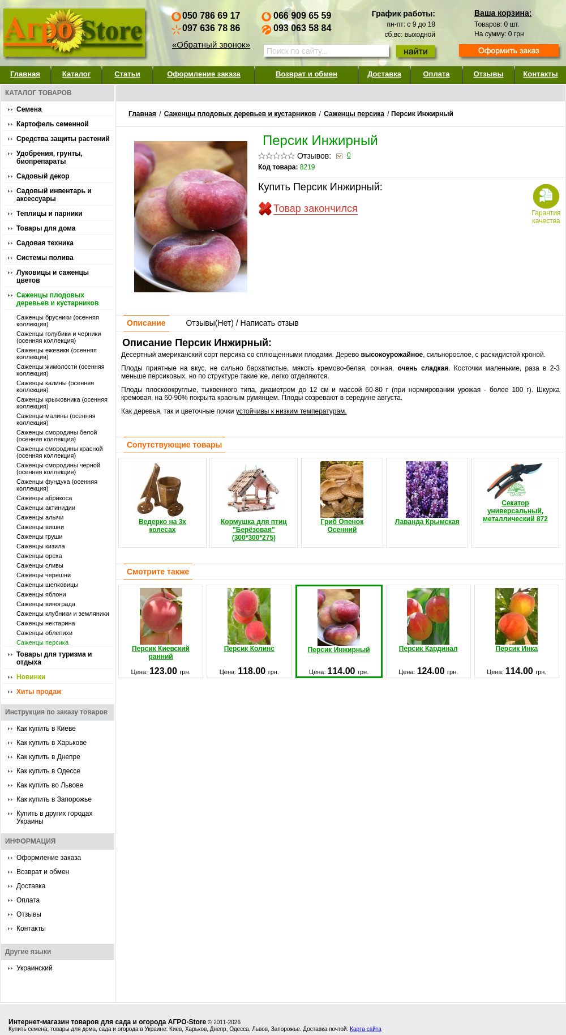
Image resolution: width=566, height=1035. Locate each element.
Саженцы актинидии (45, 507)
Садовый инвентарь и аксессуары (54, 195)
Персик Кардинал (428, 620)
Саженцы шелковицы (47, 584)
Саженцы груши (39, 536)
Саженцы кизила (40, 546)
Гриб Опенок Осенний (341, 497)
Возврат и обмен (306, 74)
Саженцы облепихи (44, 632)
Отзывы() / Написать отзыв (242, 322)
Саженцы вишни (40, 526)
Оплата (436, 74)
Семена (29, 109)
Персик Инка (516, 620)
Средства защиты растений (63, 139)
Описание (146, 322)
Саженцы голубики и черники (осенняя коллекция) (58, 337)
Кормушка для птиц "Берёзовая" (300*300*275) (254, 501)
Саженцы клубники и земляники (62, 613)
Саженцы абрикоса (44, 498)
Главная (25, 74)
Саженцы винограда (45, 603)
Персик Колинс (249, 620)
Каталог (76, 74)
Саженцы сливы (39, 565)
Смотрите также (158, 571)
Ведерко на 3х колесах (162, 497)
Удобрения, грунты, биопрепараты (49, 157)
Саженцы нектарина (45, 623)
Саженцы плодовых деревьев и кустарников (57, 299)
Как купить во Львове (49, 785)
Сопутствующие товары (174, 444)
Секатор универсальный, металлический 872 (515, 492)
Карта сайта (365, 1029)
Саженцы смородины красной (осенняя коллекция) (59, 452)
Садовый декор (43, 176)
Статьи (127, 74)
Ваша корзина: (502, 13)
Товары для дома (45, 228)
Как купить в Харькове (51, 743)
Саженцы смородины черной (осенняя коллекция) (58, 468)
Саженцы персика (42, 642)
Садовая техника (45, 243)
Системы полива (45, 258)
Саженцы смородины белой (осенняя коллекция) (56, 435)
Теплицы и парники (49, 214)
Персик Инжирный (339, 621)
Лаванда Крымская (427, 493)
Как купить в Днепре (48, 757)
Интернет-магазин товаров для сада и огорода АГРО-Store (107, 1022)
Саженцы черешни (43, 575)
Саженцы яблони (41, 594)
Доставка (384, 74)
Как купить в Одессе (48, 771)
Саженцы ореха (39, 555)
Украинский (34, 968)
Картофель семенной (52, 124)
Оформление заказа (204, 74)
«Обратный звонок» (211, 44)
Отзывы (488, 74)
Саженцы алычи (39, 517)
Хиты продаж (38, 692)
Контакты (540, 74)
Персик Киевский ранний (161, 624)
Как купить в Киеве (46, 728)
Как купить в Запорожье (54, 799)
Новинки (30, 677)
